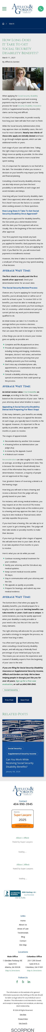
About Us (23, 924)
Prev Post (9, 700)
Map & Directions (12, 970)
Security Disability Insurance (29, 105)
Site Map (23, 945)
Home (23, 920)
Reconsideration (9, 459)
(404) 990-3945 (29, 684)
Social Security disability (28, 96)
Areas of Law (22, 928)
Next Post (25, 700)
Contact (23, 941)
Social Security (11, 690)
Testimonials (23, 932)
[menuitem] (23, 1014)
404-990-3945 (23, 804)
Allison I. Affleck (22, 838)
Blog (23, 936)
